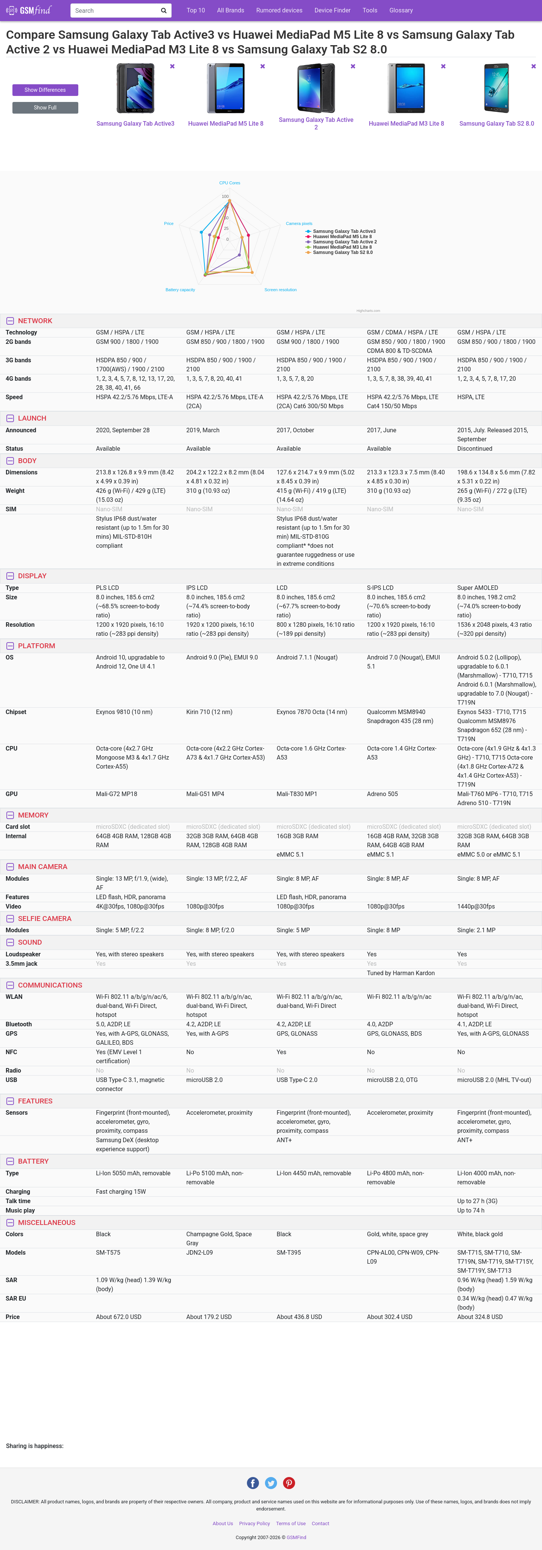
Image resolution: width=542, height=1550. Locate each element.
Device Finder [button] (333, 10)
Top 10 (196, 10)
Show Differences (44, 90)
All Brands (230, 10)
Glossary (401, 10)
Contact (320, 1523)
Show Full (45, 108)
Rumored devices (279, 10)
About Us (223, 1523)
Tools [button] (370, 10)
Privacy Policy (254, 1523)
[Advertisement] (271, 151)
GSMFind (296, 1537)
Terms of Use (291, 1523)
